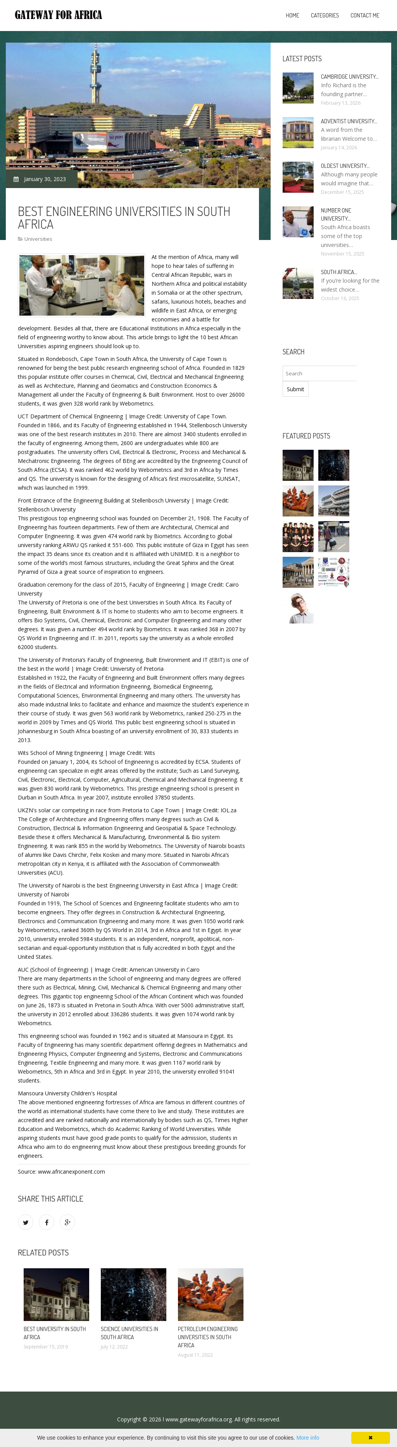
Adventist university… (349, 121)
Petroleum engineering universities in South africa (208, 1337)
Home (292, 15)
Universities (38, 238)
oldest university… (345, 165)
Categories (325, 15)
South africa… (339, 272)
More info (308, 1438)
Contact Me (365, 15)
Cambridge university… (350, 76)
